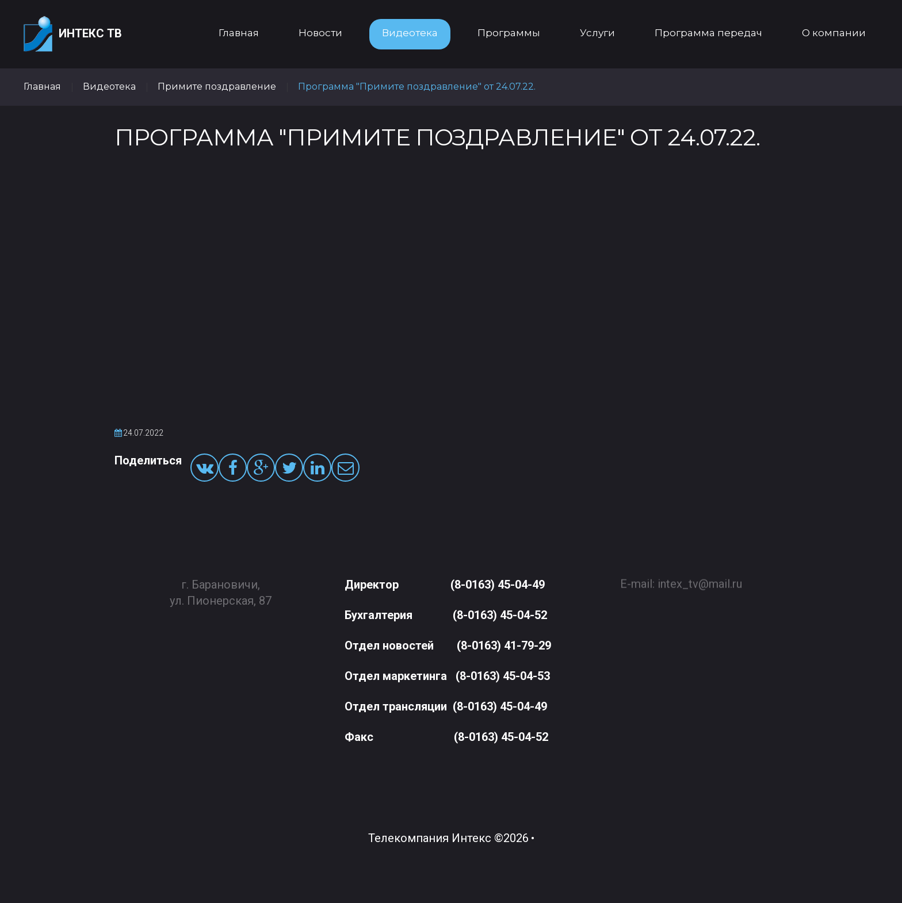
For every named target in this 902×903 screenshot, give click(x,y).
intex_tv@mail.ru (700, 579)
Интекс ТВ (73, 34)
